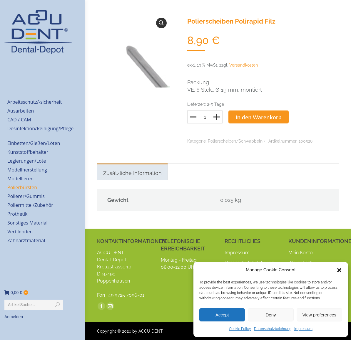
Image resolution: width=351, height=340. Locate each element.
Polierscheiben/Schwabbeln (235, 141)
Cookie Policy (240, 329)
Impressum (303, 329)
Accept (222, 314)
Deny (270, 314)
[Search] (33, 305)
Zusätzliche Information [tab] (132, 173)
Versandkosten (243, 65)
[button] (339, 270)
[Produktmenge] (205, 116)
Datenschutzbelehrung (272, 329)
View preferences (319, 314)
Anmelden (13, 316)
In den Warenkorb (258, 117)
